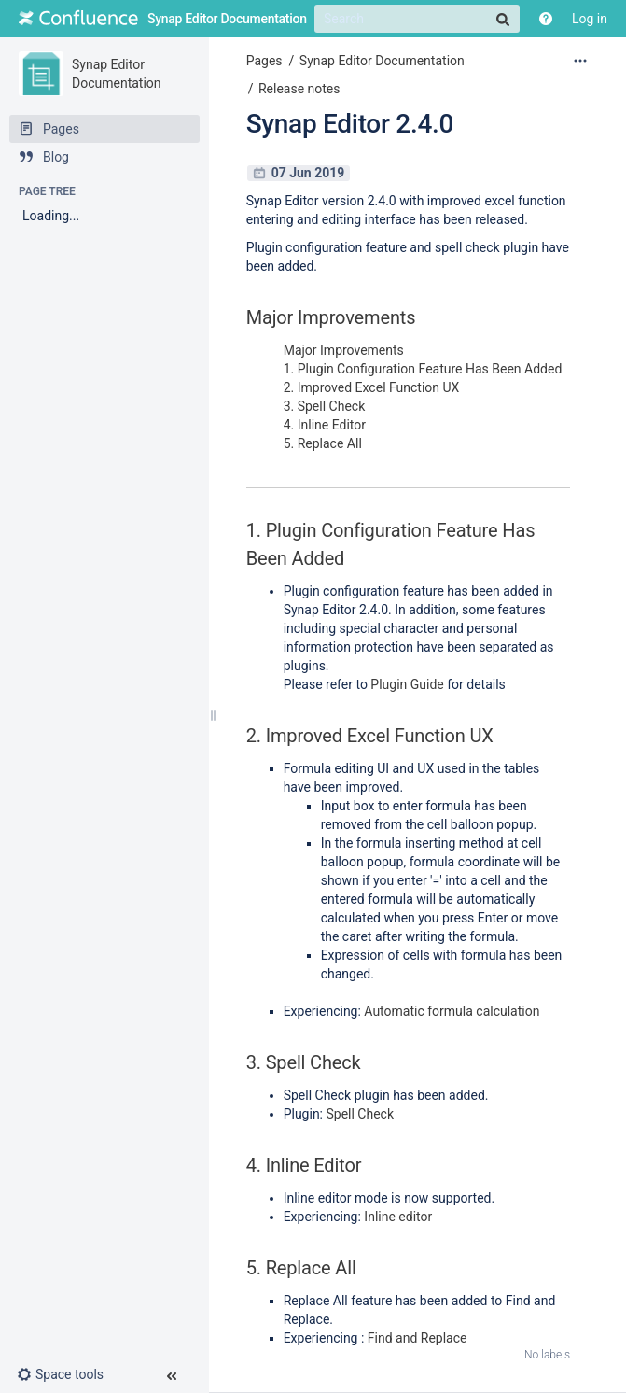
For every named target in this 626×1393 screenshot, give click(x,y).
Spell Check (360, 1113)
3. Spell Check (325, 406)
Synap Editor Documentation (382, 60)
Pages (264, 60)
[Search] (417, 19)
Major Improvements (344, 350)
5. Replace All (323, 443)
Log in (589, 18)
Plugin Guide (406, 684)
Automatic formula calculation (451, 1011)
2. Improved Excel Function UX (372, 387)
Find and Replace (417, 1337)
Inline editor (398, 1216)
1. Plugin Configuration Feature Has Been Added (423, 368)
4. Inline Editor (325, 424)
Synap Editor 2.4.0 (350, 123)
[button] (68, 1374)
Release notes (299, 88)
